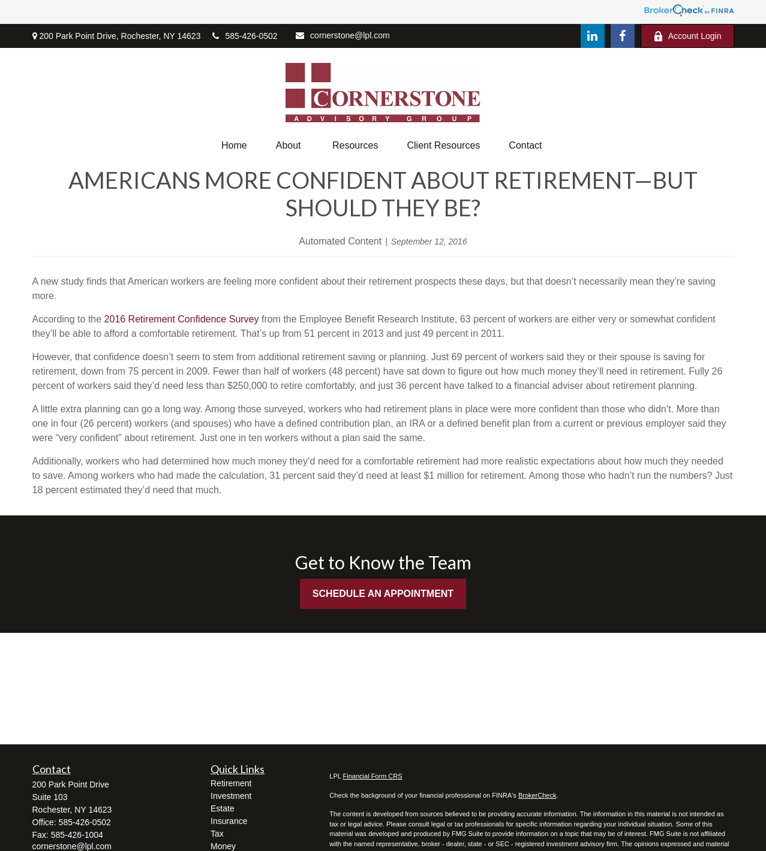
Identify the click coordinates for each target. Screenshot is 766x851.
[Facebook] (623, 36)
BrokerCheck (537, 795)
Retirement (231, 783)
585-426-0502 (244, 36)
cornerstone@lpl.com (343, 35)
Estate (223, 808)
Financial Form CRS (372, 776)
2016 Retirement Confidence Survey (181, 319)
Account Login (687, 36)
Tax (217, 833)
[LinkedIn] (593, 36)
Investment (231, 796)
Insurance (229, 821)
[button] (234, 145)
